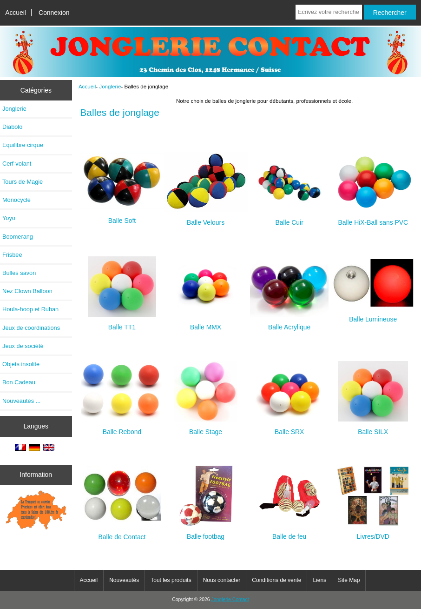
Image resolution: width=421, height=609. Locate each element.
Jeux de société (23, 345)
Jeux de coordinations (31, 327)
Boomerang (17, 236)
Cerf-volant (16, 163)
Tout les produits (171, 580)
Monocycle (16, 199)
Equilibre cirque (22, 144)
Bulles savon (19, 272)
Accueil (15, 12)
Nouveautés (124, 580)
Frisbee (12, 254)
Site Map (349, 580)
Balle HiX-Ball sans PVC (373, 218)
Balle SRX (289, 427)
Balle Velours (206, 218)
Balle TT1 (122, 323)
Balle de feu (289, 532)
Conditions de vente (276, 580)
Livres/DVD (373, 532)
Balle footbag (206, 532)
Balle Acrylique (289, 323)
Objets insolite (20, 364)
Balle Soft (122, 216)
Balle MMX (206, 323)
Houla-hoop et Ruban (30, 309)
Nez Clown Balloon (27, 291)
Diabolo (12, 126)
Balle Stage (205, 427)
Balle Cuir (289, 218)
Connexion (54, 12)
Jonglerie (110, 86)
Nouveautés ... (21, 400)
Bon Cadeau (18, 382)
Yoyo (8, 217)
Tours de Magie (22, 181)
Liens (319, 580)
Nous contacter (222, 580)
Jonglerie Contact (230, 599)
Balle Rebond (122, 427)
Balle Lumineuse (373, 315)
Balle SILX (373, 427)
